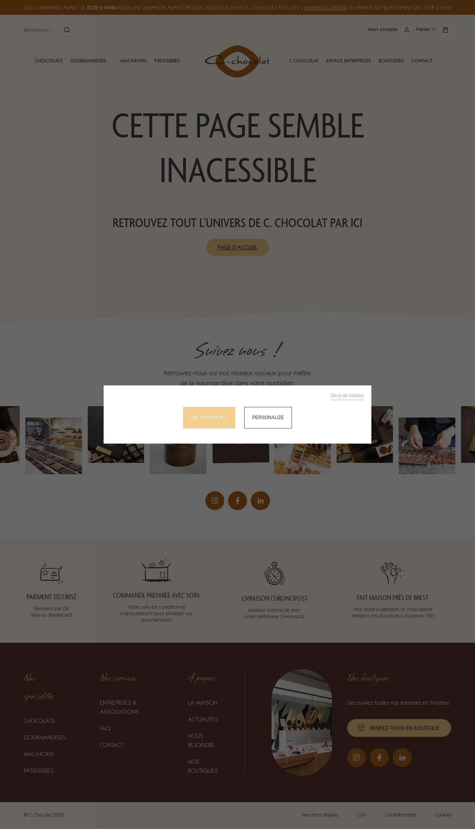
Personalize (268, 417)
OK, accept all (209, 417)
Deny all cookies (347, 395)
